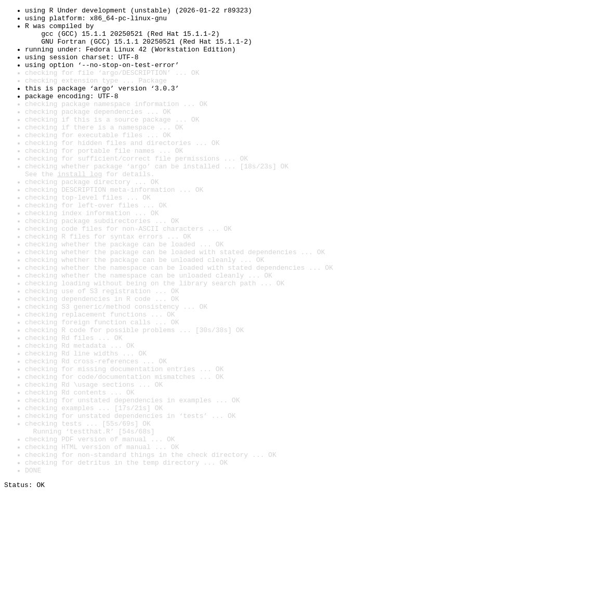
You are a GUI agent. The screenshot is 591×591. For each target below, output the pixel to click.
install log (79, 208)
